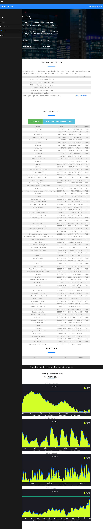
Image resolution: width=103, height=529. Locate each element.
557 (16, 245)
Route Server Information (59, 121)
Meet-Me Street (81, 96)
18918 (16, 229)
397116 (16, 272)
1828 (16, 298)
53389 (16, 161)
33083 (16, 210)
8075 (16, 145)
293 (16, 140)
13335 (16, 151)
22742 (16, 169)
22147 (16, 172)
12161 (16, 285)
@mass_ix (8, 6)
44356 (16, 253)
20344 (16, 315)
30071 (16, 156)
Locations (12, 46)
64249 (16, 290)
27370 (16, 309)
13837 (16, 207)
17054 (16, 148)
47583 (16, 202)
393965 (16, 196)
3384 (16, 325)
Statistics (45, 46)
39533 (16, 301)
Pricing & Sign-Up (41, 41)
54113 (16, 242)
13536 (16, 220)
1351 (16, 183)
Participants (29, 46)
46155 (16, 239)
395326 (16, 288)
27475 (16, 164)
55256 (16, 317)
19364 (16, 296)
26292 (16, 237)
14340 (16, 199)
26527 (16, 331)
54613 (16, 336)
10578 (16, 175)
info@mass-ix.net (97, 6)
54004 (16, 255)
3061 (16, 188)
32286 (16, 134)
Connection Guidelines (18, 41)
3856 (16, 250)
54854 (16, 320)
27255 (16, 266)
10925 (16, 186)
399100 (16, 304)
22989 (16, 280)
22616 (16, 339)
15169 (16, 143)
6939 (16, 137)
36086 (16, 333)
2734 (16, 153)
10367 (16, 328)
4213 (16, 323)
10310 (16, 215)
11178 (16, 344)
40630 (16, 277)
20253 (16, 263)
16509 (16, 258)
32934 (16, 282)
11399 (16, 180)
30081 (16, 293)
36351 (16, 223)
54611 (16, 212)
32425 (16, 269)
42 (16, 247)
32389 (16, 234)
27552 (16, 129)
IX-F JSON (35, 121)
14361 (16, 191)
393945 (16, 159)
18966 (16, 307)
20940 (16, 132)
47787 (16, 312)
